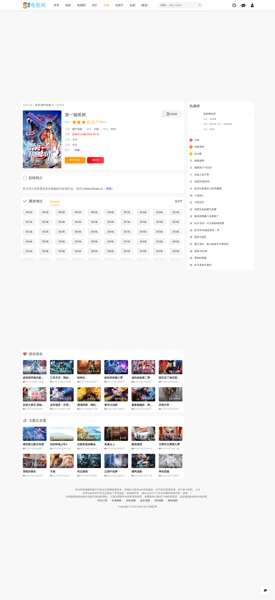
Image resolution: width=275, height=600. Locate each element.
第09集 (159, 212)
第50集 (176, 251)
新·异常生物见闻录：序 (204, 230)
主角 (194, 139)
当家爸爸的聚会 (86, 444)
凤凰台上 (109, 444)
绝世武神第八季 (113, 377)
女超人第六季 (199, 174)
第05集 (94, 212)
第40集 (176, 241)
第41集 (29, 251)
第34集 (78, 241)
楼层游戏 (137, 444)
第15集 (94, 222)
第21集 (29, 231)
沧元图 (195, 153)
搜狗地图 (173, 500)
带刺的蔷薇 (198, 257)
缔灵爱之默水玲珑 (33, 444)
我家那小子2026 (200, 167)
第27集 (127, 231)
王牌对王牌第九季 (169, 444)
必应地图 (145, 500)
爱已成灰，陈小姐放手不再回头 (209, 244)
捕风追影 (137, 471)
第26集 (111, 231)
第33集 (62, 241)
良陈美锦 (196, 146)
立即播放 (75, 160)
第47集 (127, 251)
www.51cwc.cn (94, 188)
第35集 (94, 241)
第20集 (176, 222)
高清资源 (55, 201)
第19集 (159, 222)
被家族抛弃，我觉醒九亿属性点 (150, 404)
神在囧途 (164, 471)
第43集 (62, 251)
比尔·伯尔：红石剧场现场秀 (206, 223)
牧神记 (81, 377)
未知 (53, 188)
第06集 (111, 212)
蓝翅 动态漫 (198, 251)
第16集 (111, 222)
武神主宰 (164, 404)
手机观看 (172, 114)
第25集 (94, 231)
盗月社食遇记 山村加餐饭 (205, 188)
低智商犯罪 (209, 113)
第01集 (29, 212)
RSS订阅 (102, 500)
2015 (113, 129)
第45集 (94, 251)
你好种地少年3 (58, 444)
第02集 (45, 212)
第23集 (62, 231)
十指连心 (196, 195)
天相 (52, 471)
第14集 (78, 222)
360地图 (158, 500)
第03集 (62, 212)
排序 (178, 201)
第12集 (45, 222)
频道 (145, 5)
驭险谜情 (196, 160)
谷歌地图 (131, 500)
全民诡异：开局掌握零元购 (66, 404)
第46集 (111, 251)
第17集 (127, 222)
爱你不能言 (198, 237)
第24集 (78, 231)
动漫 (106, 5)
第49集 (159, 251)
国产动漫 (46, 105)
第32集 (45, 241)
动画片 (119, 5)
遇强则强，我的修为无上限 (93, 404)
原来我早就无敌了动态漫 (37, 377)
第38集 (143, 241)
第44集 (78, 251)
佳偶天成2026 (199, 181)
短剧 (132, 5)
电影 (68, 5)
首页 (56, 5)
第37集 (127, 241)
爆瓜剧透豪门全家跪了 (204, 216)
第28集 (143, 231)
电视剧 (81, 5)
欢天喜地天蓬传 (200, 264)
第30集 (176, 231)
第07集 (127, 212)
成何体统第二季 (141, 377)
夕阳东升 (196, 202)
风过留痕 (82, 471)
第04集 (78, 212)
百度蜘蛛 (117, 500)
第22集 (45, 231)
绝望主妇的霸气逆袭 (202, 209)
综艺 (94, 5)
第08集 (143, 212)
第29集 (159, 231)
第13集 (62, 222)
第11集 (29, 222)
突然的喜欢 (29, 471)
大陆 (96, 129)
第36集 (111, 241)
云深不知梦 (111, 471)
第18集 (143, 222)
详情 (77, 150)
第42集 (45, 251)
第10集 (176, 212)
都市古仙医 (111, 404)
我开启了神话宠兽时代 (172, 377)
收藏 (95, 160)
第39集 (159, 241)
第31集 (29, 241)
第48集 (143, 251)
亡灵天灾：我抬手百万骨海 (66, 377)
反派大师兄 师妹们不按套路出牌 (41, 404)
